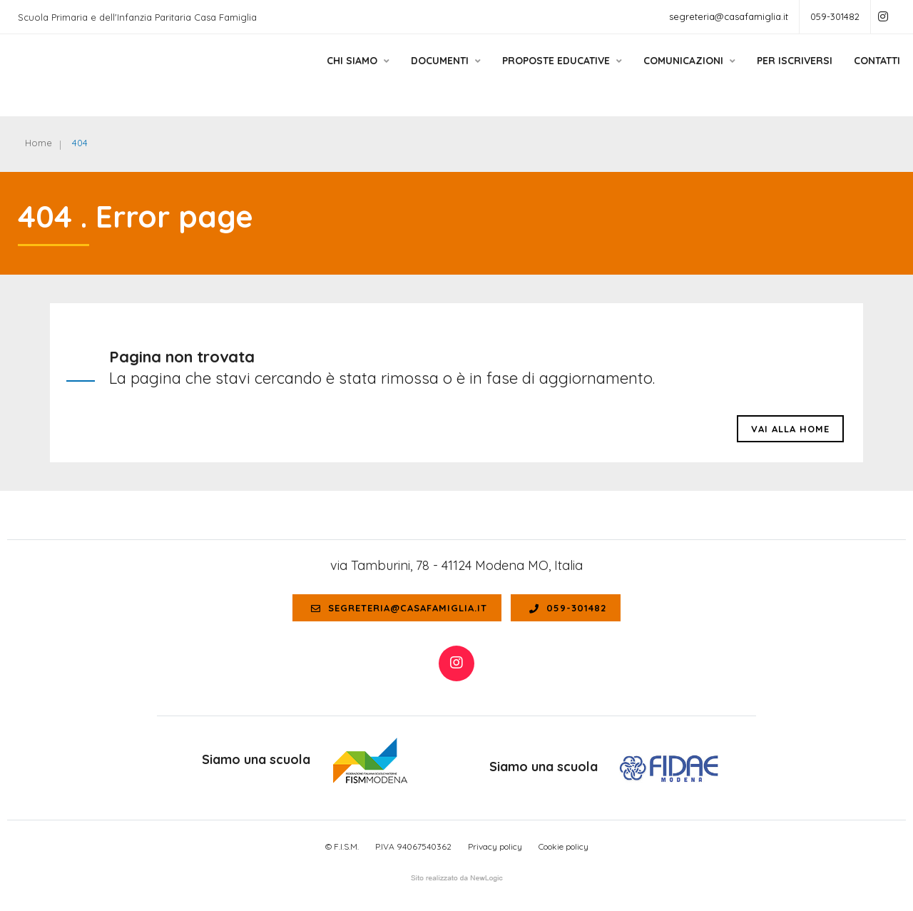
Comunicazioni (674, 73)
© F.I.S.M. (342, 846)
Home (38, 142)
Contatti (861, 73)
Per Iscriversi (779, 73)
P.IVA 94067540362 (413, 846)
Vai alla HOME (790, 428)
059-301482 (835, 16)
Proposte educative (546, 73)
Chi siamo (342, 73)
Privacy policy (495, 846)
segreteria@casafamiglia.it (728, 16)
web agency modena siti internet (457, 878)
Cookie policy (563, 846)
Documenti (430, 73)
